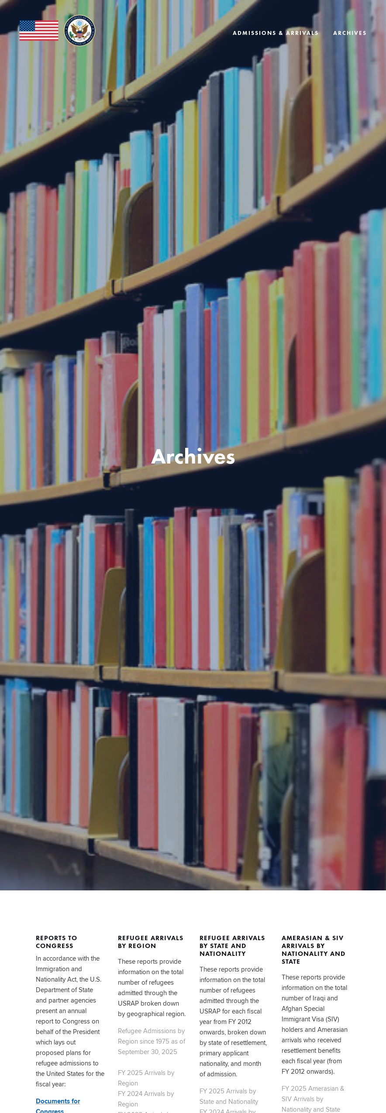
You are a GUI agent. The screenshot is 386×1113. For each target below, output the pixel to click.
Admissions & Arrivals (276, 33)
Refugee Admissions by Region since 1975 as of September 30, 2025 (151, 1041)
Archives (350, 33)
